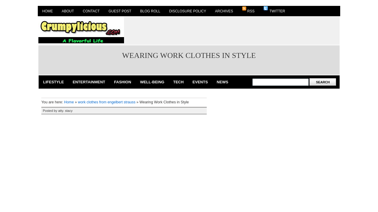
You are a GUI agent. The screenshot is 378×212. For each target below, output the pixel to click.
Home (47, 11)
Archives (224, 11)
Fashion (122, 82)
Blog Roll (150, 11)
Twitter (274, 9)
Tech (178, 82)
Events (200, 82)
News (222, 82)
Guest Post (119, 11)
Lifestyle (53, 82)
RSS (248, 9)
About (68, 11)
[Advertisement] (232, 30)
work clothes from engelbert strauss (107, 102)
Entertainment (89, 82)
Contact (91, 11)
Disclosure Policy (187, 11)
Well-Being (152, 82)
